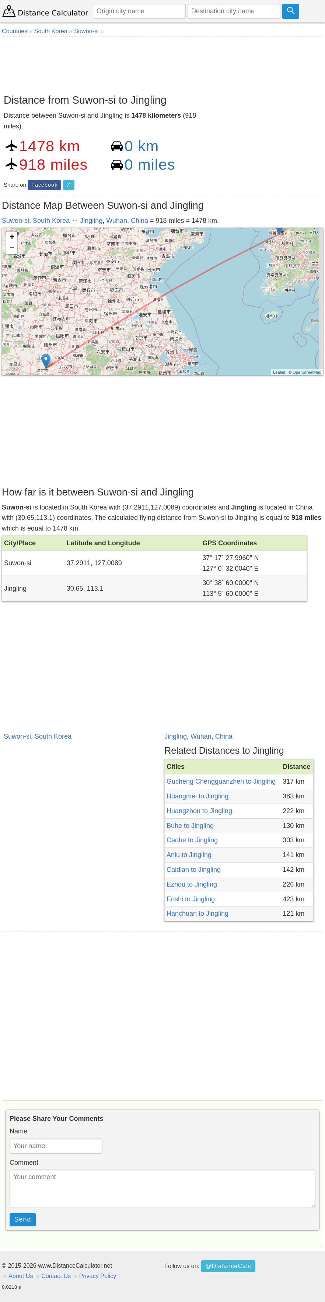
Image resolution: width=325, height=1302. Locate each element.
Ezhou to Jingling (192, 884)
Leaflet (279, 372)
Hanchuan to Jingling (197, 913)
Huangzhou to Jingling (199, 811)
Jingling (91, 220)
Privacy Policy (97, 1275)
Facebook (44, 185)
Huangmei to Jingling (197, 796)
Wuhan (116, 220)
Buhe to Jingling (190, 825)
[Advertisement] (162, 63)
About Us (20, 1275)
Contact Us (56, 1275)
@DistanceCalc (228, 1266)
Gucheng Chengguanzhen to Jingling (221, 781)
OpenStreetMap (307, 372)
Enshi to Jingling (191, 899)
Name (18, 1131)
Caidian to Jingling (194, 869)
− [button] (12, 248)
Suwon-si (15, 220)
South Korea (51, 220)
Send (22, 1219)
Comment (24, 1162)
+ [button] (12, 237)
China (139, 220)
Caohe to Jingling (192, 840)
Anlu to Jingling (189, 855)
